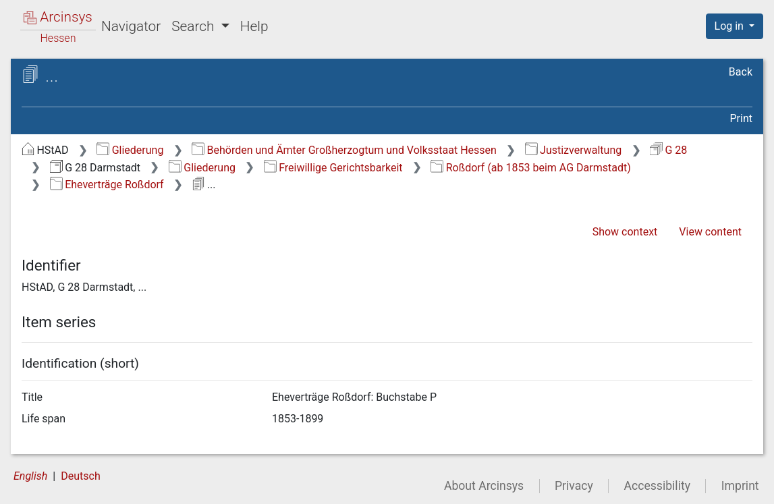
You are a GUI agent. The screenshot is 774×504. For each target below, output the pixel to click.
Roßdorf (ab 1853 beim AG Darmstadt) (530, 167)
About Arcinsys (484, 486)
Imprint (740, 486)
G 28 (668, 150)
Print (741, 118)
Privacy (574, 486)
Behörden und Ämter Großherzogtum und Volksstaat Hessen (344, 150)
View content (710, 231)
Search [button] (194, 26)
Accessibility (657, 486)
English (30, 476)
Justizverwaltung (573, 150)
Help (254, 26)
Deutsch (80, 476)
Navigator (131, 26)
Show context (625, 231)
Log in (730, 26)
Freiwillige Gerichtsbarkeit (333, 167)
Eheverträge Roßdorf (107, 184)
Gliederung (129, 150)
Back (740, 71)
